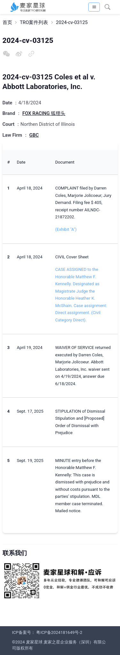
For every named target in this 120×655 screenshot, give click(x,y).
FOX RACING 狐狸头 (44, 113)
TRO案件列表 (34, 22)
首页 (7, 22)
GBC (34, 135)
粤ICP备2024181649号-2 (59, 632)
